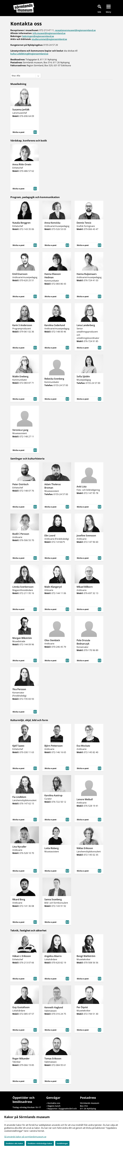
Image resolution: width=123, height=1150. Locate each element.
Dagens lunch (54, 1106)
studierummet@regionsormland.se (49, 39)
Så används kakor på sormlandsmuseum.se (25, 1136)
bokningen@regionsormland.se (38, 36)
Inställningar (62, 1143)
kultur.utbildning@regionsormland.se (29, 53)
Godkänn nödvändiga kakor (40, 1143)
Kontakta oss (54, 1103)
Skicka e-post (25, 131)
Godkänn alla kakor (14, 1143)
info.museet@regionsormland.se (49, 33)
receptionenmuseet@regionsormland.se (75, 30)
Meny (108, 12)
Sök (99, 12)
